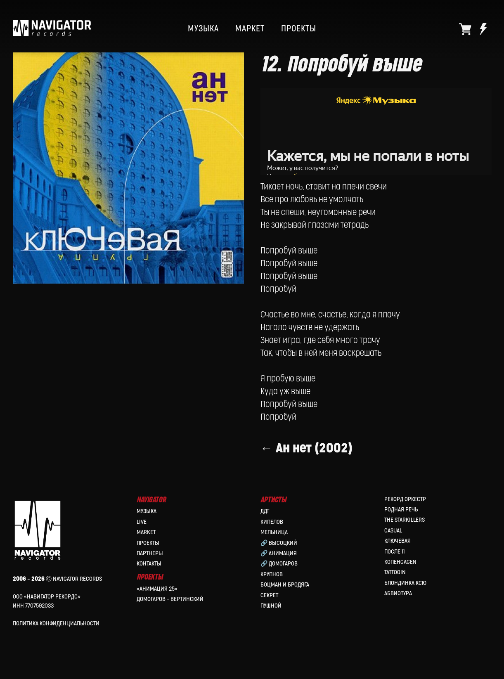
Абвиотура (398, 594)
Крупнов (271, 576)
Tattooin (395, 573)
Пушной (271, 607)
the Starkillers (404, 521)
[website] (465, 29)
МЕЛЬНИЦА (274, 533)
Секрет (269, 596)
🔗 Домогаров (279, 565)
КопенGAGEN (400, 563)
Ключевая (397, 542)
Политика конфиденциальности (56, 625)
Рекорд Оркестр (405, 500)
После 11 (394, 552)
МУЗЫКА (203, 29)
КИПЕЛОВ (271, 523)
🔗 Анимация (278, 554)
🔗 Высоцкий (278, 544)
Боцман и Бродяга (284, 586)
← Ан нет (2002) (306, 458)
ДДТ (264, 512)
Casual (393, 532)
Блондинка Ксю (405, 584)
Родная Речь (401, 511)
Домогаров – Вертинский (170, 600)
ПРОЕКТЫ (298, 29)
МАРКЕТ (250, 29)
